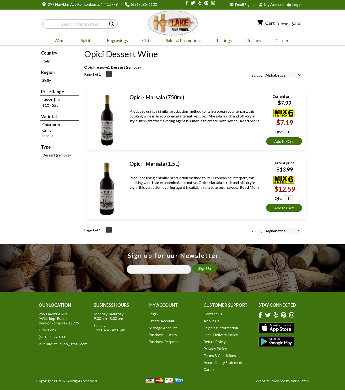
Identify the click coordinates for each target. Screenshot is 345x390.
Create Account (161, 320)
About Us (211, 320)
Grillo (47, 130)
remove (102, 67)
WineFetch (300, 381)
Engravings (116, 41)
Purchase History (163, 334)
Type (46, 147)
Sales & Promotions (182, 41)
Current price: (284, 96)
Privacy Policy (215, 348)
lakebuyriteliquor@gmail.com (63, 343)
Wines (59, 41)
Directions (47, 330)
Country (49, 53)
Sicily (46, 80)
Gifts (145, 41)
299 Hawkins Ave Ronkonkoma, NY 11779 (83, 4)
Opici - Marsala (156, 97)
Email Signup (243, 4)
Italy (46, 61)
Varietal (49, 116)
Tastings (224, 40)
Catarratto (51, 124)
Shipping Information (221, 327)
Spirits (85, 41)
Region (48, 72)
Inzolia (47, 135)
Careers (281, 41)
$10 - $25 (50, 105)
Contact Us (213, 314)
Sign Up (204, 268)
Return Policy (215, 341)
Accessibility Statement (223, 362)
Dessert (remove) (56, 155)
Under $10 (51, 99)
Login (294, 4)
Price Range (52, 91)
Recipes (253, 40)
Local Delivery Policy (221, 334)
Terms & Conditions (220, 355)
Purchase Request (163, 341)
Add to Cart (284, 141)
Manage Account (163, 327)
